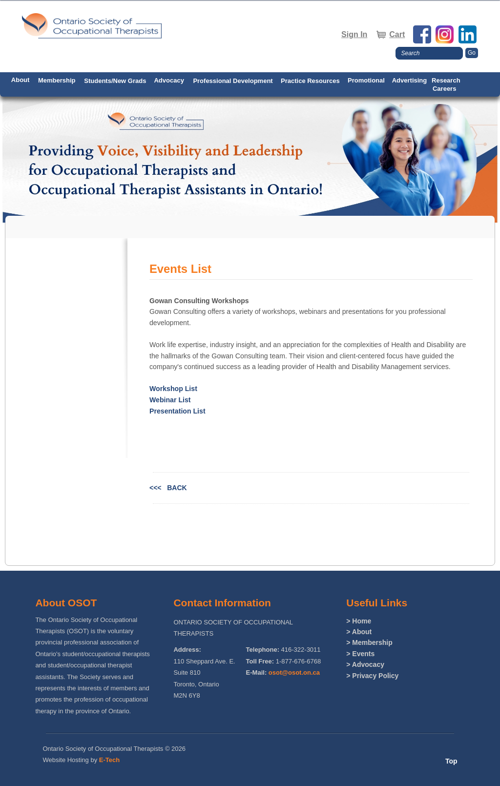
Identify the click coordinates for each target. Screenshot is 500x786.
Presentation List (177, 411)
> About (359, 632)
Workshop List (173, 389)
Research (446, 80)
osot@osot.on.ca (294, 672)
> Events (360, 654)
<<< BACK (168, 488)
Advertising (409, 80)
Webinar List (170, 400)
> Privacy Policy (372, 676)
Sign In (354, 34)
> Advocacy (365, 664)
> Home (358, 621)
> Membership (369, 642)
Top (451, 761)
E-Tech (109, 760)
